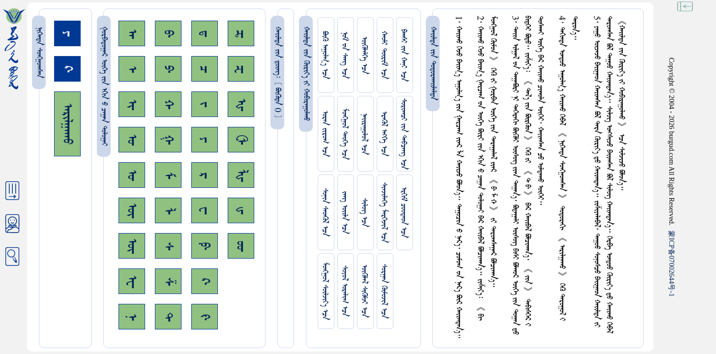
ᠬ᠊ (168, 104)
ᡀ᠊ (241, 175)
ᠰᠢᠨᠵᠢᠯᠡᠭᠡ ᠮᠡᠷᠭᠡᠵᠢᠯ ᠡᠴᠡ (383, 212)
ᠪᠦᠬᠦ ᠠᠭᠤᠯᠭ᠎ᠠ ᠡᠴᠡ (324, 55)
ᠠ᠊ (131, 33)
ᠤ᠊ (131, 175)
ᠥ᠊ (131, 210)
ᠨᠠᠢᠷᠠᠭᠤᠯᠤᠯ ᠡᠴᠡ (364, 134)
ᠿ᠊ (241, 139)
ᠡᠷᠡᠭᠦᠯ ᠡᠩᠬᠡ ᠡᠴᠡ (383, 133)
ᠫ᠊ (168, 68)
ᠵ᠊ (204, 104)
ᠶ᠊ (204, 139)
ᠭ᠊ (168, 139)
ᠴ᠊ (204, 69)
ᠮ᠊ (168, 175)
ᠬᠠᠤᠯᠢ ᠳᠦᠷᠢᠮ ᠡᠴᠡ (383, 55)
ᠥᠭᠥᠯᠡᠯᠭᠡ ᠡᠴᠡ (364, 55)
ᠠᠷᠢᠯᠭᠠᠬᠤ (67, 124)
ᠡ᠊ (131, 69)
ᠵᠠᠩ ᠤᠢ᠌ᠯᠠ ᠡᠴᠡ (344, 212)
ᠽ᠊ (241, 69)
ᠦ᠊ (131, 245)
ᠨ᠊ (131, 317)
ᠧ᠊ (131, 281)
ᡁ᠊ (241, 210)
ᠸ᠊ (204, 210)
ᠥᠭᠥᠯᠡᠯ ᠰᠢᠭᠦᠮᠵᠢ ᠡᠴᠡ (364, 291)
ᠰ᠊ (168, 246)
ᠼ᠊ (241, 33)
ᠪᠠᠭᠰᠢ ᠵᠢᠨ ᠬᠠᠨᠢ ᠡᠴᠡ (403, 55)
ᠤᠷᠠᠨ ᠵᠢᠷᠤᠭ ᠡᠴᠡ (324, 134)
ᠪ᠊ (168, 33)
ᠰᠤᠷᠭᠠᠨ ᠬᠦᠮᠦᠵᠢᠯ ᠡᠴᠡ (383, 291)
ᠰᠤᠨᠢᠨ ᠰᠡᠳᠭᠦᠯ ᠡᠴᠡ (324, 212)
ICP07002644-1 (672, 263)
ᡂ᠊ (241, 246)
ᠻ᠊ (204, 317)
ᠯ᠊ (168, 210)
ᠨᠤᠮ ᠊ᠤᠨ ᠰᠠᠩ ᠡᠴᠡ (344, 55)
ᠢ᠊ (131, 104)
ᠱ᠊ (168, 281)
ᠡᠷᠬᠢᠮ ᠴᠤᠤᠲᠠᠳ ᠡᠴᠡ (403, 212)
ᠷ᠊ (204, 175)
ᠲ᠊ (168, 316)
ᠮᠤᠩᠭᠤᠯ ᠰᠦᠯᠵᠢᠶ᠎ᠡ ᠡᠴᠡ (324, 291)
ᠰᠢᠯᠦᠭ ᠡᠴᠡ (364, 212)
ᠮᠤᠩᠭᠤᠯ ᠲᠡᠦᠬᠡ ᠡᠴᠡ (344, 134)
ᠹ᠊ (204, 245)
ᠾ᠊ (241, 104)
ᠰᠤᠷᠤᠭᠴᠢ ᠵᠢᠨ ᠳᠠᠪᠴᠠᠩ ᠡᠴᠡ (403, 134)
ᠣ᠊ (131, 139)
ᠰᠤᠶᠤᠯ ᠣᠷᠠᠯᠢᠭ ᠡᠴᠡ (344, 291)
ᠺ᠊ (204, 281)
